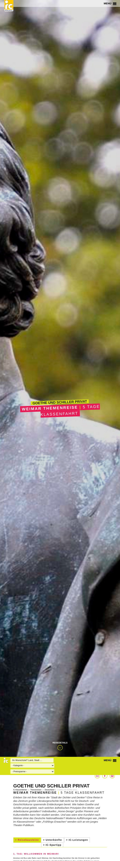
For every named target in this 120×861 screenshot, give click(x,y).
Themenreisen (35, 790)
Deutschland (49, 790)
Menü (110, 3)
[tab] (27, 840)
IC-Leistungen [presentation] (78, 840)
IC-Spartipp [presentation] (53, 845)
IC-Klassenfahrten (20, 790)
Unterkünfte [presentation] (54, 840)
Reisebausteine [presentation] (28, 840)
